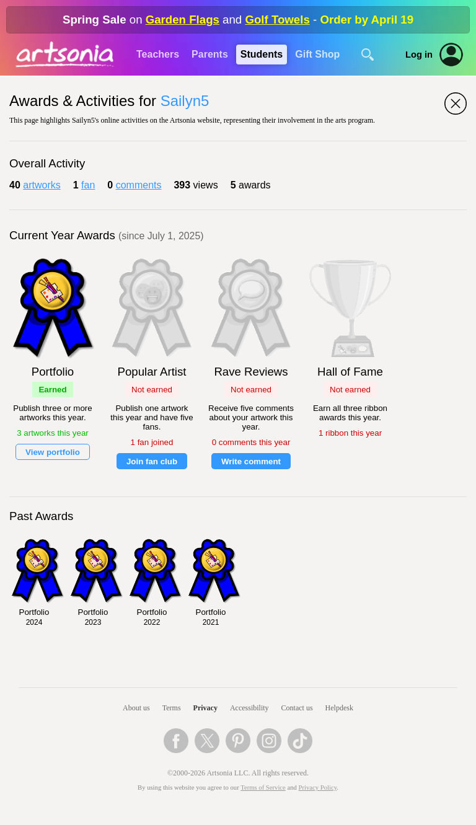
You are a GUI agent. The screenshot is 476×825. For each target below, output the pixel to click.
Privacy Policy (318, 787)
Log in (419, 55)
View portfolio (52, 452)
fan (88, 185)
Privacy (205, 708)
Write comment (251, 461)
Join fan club (151, 461)
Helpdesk (339, 708)
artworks (41, 185)
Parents (210, 54)
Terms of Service (263, 787)
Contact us (297, 708)
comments (139, 185)
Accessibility (249, 708)
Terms (171, 708)
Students (261, 54)
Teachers (157, 54)
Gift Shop (317, 54)
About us (136, 708)
